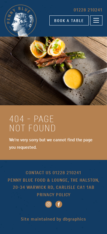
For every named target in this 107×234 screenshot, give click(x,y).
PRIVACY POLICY (53, 194)
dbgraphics (74, 219)
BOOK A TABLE (69, 20)
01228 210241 (88, 10)
